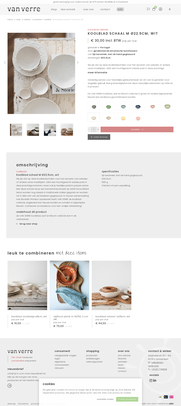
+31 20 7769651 (157, 369)
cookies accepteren (127, 399)
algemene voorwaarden (62, 363)
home (10, 19)
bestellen (135, 129)
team (121, 364)
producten (92, 355)
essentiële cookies (105, 399)
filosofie (122, 358)
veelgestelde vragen (66, 355)
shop (54, 9)
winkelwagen (93, 358)
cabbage (21, 171)
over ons (88, 9)
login (57, 358)
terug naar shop (26, 223)
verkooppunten (94, 361)
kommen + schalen (42, 19)
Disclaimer (23, 404)
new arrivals (68, 9)
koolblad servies (98, 29)
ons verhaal (124, 355)
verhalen (122, 361)
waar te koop (99, 137)
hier (99, 393)
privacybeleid (37, 404)
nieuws (121, 368)
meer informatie (97, 72)
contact (105, 9)
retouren (59, 368)
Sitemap (12, 404)
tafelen (27, 19)
